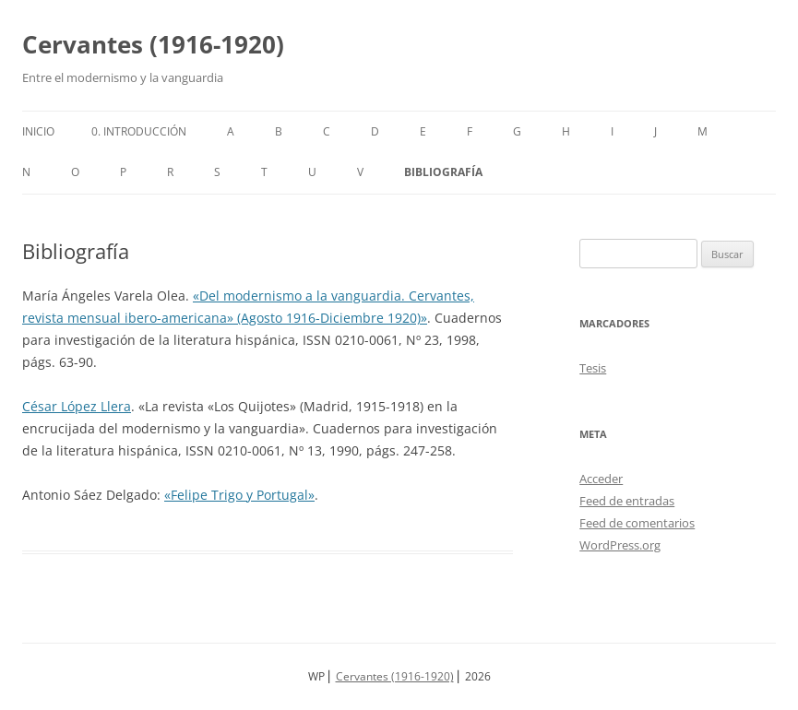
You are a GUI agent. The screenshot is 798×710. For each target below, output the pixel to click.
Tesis (592, 368)
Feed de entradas (626, 500)
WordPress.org (620, 545)
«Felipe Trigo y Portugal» (239, 494)
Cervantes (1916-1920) (153, 44)
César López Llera (76, 406)
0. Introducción (138, 131)
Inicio (38, 131)
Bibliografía (443, 172)
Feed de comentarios (637, 523)
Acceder (601, 478)
